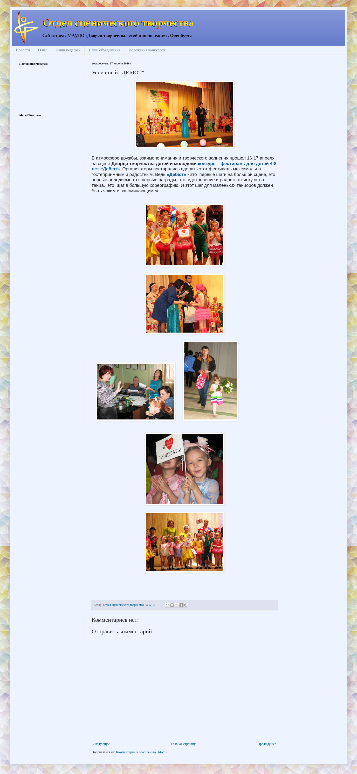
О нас (42, 50)
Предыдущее (267, 744)
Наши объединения (104, 50)
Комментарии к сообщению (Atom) (141, 752)
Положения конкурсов (147, 50)
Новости (23, 50)
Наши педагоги (68, 50)
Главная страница (183, 744)
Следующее (101, 744)
